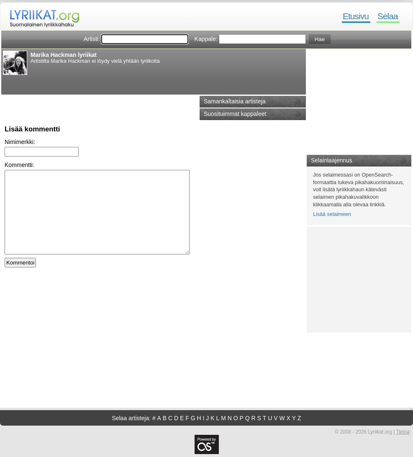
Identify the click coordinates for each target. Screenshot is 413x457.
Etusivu (356, 16)
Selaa (387, 16)
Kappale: (206, 39)
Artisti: (92, 39)
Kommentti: (19, 165)
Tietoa (403, 432)
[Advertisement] (103, 83)
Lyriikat (41, 16)
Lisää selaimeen (332, 214)
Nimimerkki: (20, 142)
